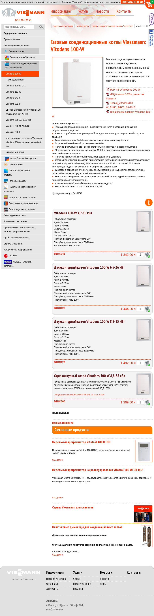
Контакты (123, 11)
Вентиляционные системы (19, 209)
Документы (52, 588)
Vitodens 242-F (13, 98)
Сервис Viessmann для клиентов (72, 507)
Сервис (76, 578)
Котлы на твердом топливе (20, 197)
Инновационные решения (16, 45)
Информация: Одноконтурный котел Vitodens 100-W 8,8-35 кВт (79, 395)
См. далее (57, 460)
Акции (103, 584)
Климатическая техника (15, 221)
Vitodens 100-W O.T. (16, 85)
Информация (61, 11)
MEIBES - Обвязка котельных (17, 263)
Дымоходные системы (15, 215)
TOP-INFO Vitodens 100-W (125, 89)
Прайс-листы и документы (17, 237)
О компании (52, 584)
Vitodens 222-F (13, 104)
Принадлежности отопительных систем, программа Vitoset (20, 229)
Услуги (83, 11)
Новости (102, 11)
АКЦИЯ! (10, 256)
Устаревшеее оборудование (18, 249)
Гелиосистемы (13, 165)
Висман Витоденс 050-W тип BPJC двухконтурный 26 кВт (23, 112)
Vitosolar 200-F (13, 132)
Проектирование (12, 39)
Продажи (78, 588)
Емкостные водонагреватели (21, 203)
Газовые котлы (14, 51)
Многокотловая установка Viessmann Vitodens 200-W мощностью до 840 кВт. (24, 142)
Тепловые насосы (15, 181)
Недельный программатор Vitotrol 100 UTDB (81, 442)
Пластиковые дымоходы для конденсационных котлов (87, 527)
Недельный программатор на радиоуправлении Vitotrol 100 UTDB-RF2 (97, 470)
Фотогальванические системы (17, 172)
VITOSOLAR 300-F (15, 152)
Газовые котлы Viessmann (20, 58)
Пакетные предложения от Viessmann (20, 189)
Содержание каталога (63, 26)
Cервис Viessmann (13, 244)
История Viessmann (56, 578)
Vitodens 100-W (143, 26)
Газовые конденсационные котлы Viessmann (21, 65)
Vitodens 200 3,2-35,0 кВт (18, 120)
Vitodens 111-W (13, 92)
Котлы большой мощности (21, 159)
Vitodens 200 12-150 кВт (18, 126)
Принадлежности (15, 79)
